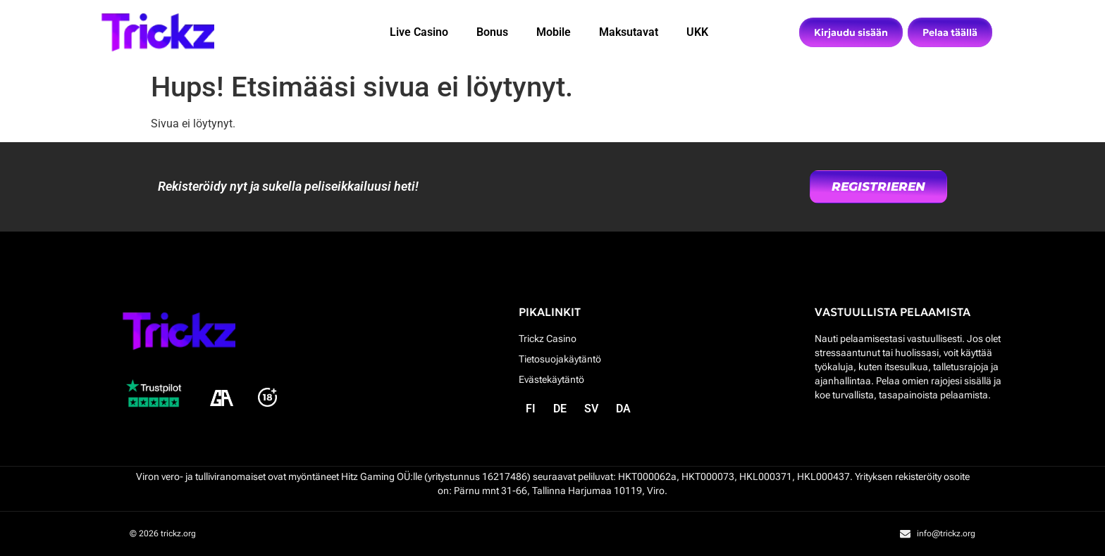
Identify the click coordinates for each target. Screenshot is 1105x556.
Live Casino (419, 32)
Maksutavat (628, 32)
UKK (697, 32)
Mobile (553, 32)
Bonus (492, 32)
